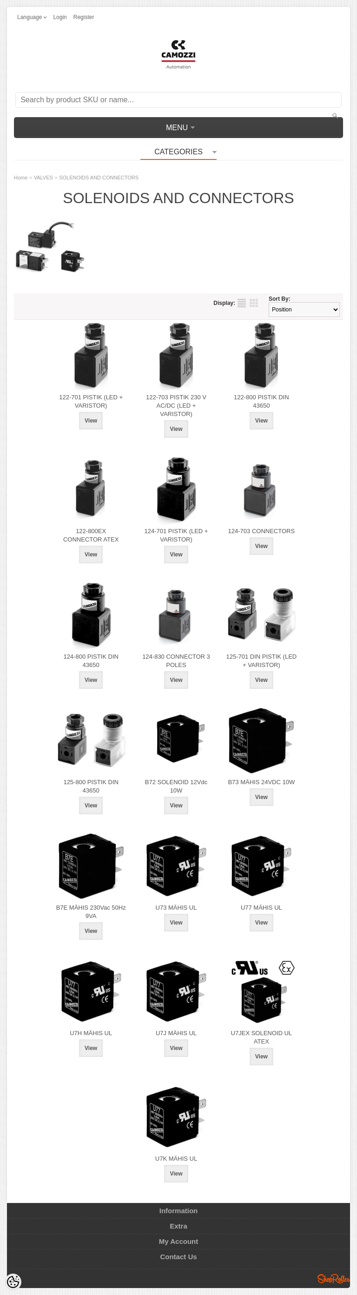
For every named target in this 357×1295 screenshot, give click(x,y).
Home (20, 177)
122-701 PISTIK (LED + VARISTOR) (91, 401)
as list (242, 303)
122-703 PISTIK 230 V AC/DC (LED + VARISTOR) (176, 405)
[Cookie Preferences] (13, 1282)
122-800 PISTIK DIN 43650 (261, 401)
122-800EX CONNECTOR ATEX (91, 535)
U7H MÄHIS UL (91, 1033)
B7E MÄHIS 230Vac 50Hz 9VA (91, 911)
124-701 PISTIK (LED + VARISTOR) (176, 535)
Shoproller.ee (333, 1278)
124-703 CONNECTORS (261, 531)
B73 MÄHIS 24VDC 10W (261, 782)
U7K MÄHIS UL (176, 1158)
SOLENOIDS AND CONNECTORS (99, 177)
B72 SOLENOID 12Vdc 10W (176, 786)
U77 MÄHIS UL (261, 907)
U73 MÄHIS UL (176, 907)
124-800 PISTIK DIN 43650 (91, 660)
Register (83, 17)
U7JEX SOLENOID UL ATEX (261, 1037)
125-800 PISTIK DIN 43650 (91, 786)
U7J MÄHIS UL (176, 1033)
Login (59, 17)
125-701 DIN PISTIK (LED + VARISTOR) (261, 660)
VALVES (43, 177)
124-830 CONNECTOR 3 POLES (176, 660)
